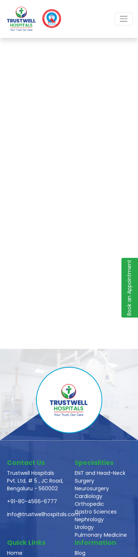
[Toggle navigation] (124, 19)
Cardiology (88, 496)
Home (14, 553)
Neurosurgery (92, 488)
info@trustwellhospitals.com (43, 514)
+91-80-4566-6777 (32, 501)
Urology (84, 527)
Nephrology (89, 519)
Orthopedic (89, 504)
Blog (80, 553)
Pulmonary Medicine (101, 535)
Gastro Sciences (96, 511)
